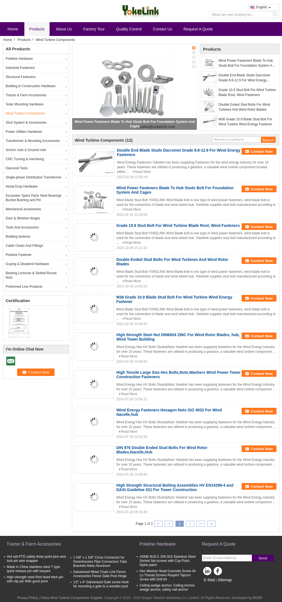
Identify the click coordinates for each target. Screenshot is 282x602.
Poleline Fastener (19, 255)
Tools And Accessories (22, 227)
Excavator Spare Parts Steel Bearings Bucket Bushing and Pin (33, 198)
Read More (142, 172)
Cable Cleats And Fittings (24, 246)
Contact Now (262, 151)
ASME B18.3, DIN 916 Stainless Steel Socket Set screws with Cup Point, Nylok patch (168, 561)
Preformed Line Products (24, 287)
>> (201, 524)
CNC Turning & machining (25, 159)
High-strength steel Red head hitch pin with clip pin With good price (35, 579)
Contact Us (162, 29)
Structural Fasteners (21, 77)
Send (262, 558)
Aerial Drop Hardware (22, 186)
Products (37, 29)
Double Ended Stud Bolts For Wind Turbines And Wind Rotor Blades (244, 107)
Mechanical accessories (23, 209)
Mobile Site (212, 587)
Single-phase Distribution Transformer (33, 177)
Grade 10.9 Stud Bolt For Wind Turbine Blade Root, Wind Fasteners (247, 92)
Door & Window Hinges (23, 218)
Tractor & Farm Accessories (26, 95)
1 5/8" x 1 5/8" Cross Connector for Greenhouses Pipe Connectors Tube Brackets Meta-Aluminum (100, 562)
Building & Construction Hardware (31, 86)
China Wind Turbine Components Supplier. (72, 598)
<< (169, 524)
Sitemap (225, 580)
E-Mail (209, 580)
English (263, 7)
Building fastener (18, 236)
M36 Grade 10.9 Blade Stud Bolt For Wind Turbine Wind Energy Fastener (245, 121)
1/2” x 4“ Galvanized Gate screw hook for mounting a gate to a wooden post (101, 584)
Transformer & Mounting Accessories (33, 141)
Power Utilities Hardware (24, 132)
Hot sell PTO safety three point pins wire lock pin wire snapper (36, 559)
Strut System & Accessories (26, 122)
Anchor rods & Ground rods (26, 150)
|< (158, 524)
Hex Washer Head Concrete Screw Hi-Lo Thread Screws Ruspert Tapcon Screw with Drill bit (168, 575)
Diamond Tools (17, 168)
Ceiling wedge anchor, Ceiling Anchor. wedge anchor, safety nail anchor (167, 587)
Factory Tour (94, 29)
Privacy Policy (27, 598)
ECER (257, 598)
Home (13, 29)
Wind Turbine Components (25, 113)
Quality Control (129, 29)
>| (211, 524)
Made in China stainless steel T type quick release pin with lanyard (33, 569)
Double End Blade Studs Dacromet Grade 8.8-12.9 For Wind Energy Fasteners (244, 78)
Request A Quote (198, 29)
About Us (64, 29)
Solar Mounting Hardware (24, 104)
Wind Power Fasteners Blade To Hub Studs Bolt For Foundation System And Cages (247, 63)
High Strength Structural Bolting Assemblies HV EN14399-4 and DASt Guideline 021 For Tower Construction (175, 487)
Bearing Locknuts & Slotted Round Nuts (31, 275)
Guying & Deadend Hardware (27, 264)
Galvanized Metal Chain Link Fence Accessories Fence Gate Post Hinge (100, 574)
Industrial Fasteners (20, 68)
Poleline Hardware (19, 59)
